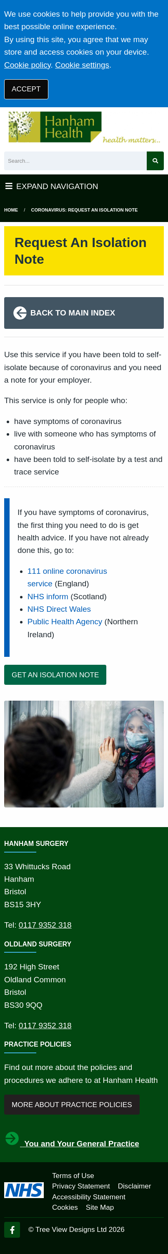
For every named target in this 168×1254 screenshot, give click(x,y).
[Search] (75, 160)
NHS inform (48, 596)
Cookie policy (27, 65)
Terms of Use (73, 1176)
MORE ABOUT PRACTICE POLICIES (72, 1105)
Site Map (100, 1207)
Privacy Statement (81, 1186)
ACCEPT (26, 89)
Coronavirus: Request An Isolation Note (84, 209)
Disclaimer (134, 1186)
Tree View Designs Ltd (71, 1230)
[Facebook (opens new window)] (12, 1230)
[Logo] (84, 127)
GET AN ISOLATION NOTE (55, 675)
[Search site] (155, 160)
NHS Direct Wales (59, 609)
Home (11, 209)
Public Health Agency (65, 621)
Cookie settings (82, 65)
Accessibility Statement (88, 1197)
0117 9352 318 (45, 925)
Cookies (65, 1207)
